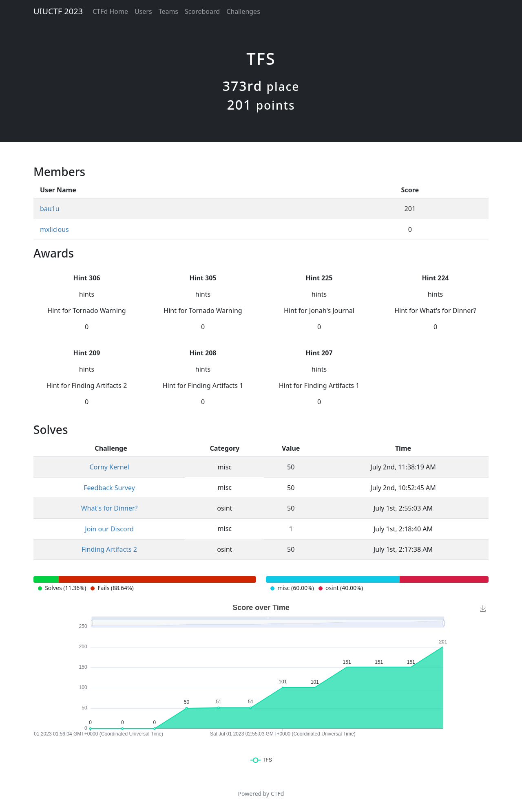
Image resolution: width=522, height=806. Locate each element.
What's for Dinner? (109, 508)
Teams (168, 11)
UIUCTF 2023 (58, 11)
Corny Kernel (109, 466)
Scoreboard (202, 11)
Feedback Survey (109, 487)
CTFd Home (110, 11)
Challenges (243, 11)
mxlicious (54, 229)
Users (143, 11)
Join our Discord (109, 528)
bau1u (50, 208)
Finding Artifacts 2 (109, 549)
